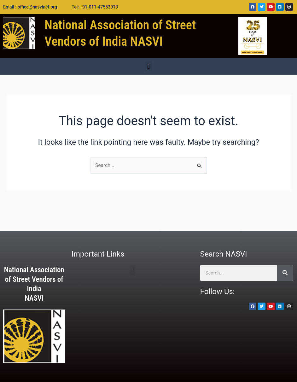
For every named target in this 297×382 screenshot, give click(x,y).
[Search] (285, 273)
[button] (148, 66)
